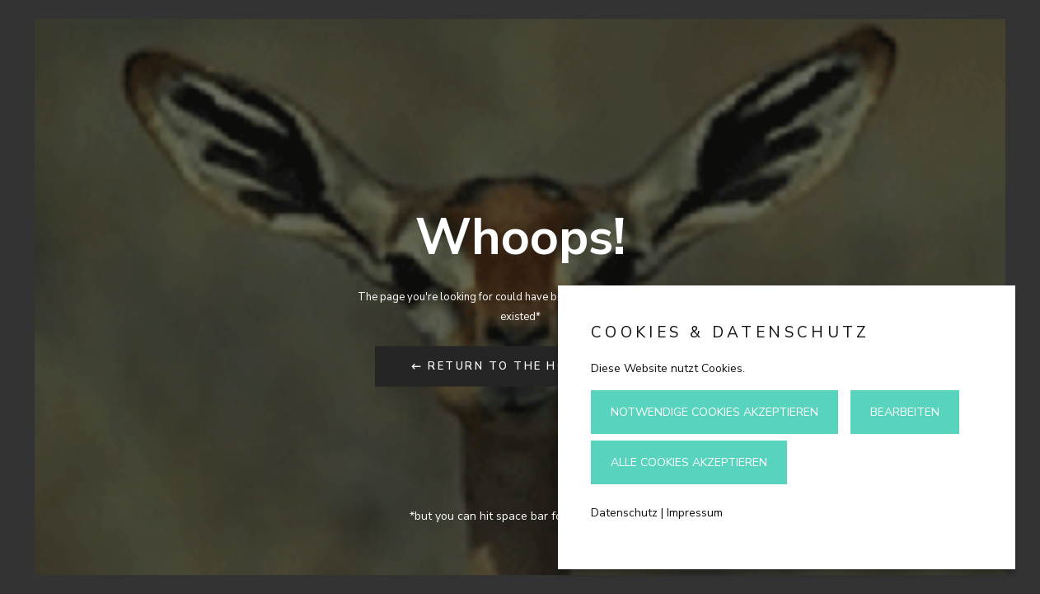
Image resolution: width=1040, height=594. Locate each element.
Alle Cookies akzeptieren (689, 462)
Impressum (695, 513)
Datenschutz (624, 513)
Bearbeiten (904, 412)
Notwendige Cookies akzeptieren (714, 412)
